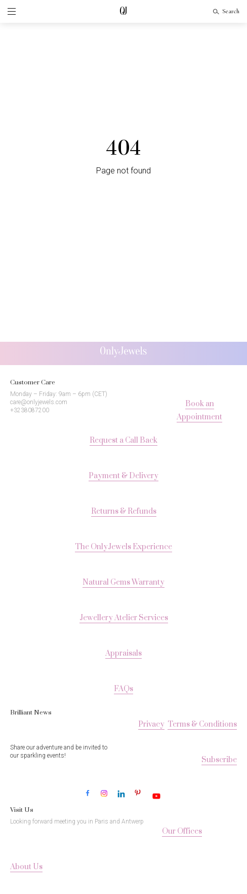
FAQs (123, 689)
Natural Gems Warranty (123, 582)
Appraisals (123, 653)
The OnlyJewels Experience (123, 547)
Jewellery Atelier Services (123, 618)
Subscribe (219, 760)
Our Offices (182, 831)
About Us (26, 867)
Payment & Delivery (123, 476)
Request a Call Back (123, 440)
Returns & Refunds (123, 511)
